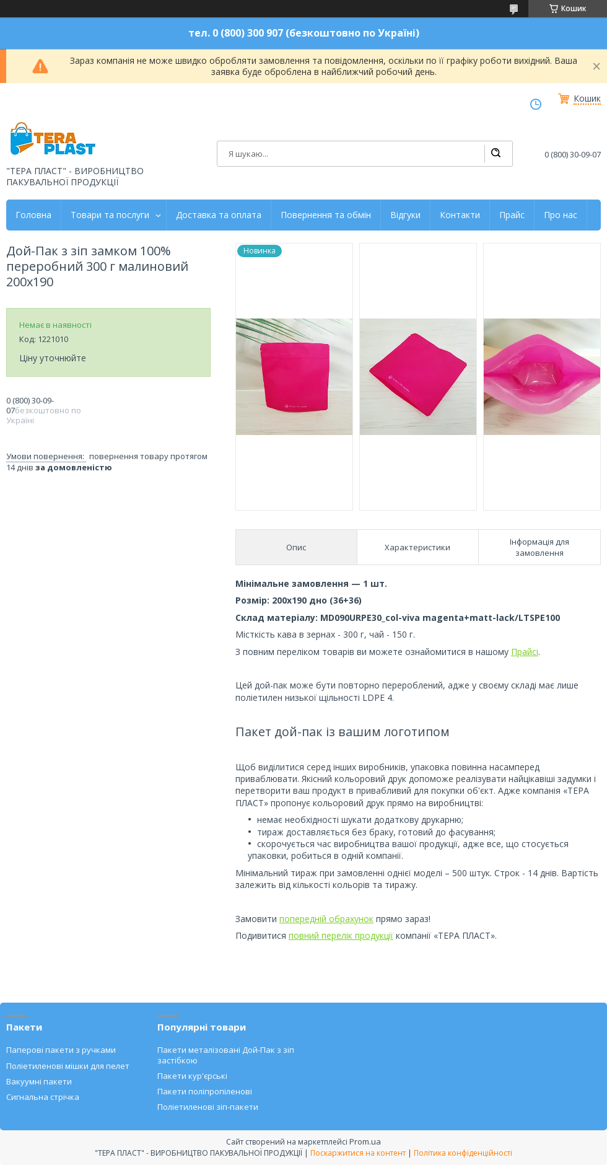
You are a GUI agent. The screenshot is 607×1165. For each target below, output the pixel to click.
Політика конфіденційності (463, 1153)
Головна (33, 215)
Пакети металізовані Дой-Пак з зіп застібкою (225, 1054)
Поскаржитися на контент (358, 1153)
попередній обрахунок (326, 919)
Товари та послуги (110, 215)
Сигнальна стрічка (42, 1096)
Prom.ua (365, 1141)
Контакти (460, 215)
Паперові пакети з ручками (61, 1049)
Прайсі (524, 651)
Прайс (512, 215)
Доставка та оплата (218, 215)
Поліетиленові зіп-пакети (207, 1106)
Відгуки (405, 215)
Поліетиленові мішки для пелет (67, 1065)
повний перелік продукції (341, 935)
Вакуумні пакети (39, 1081)
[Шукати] (495, 153)
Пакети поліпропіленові (204, 1091)
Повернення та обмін (326, 215)
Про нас (560, 215)
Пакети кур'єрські (192, 1075)
